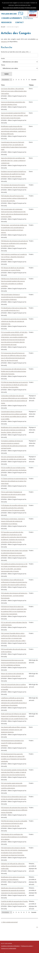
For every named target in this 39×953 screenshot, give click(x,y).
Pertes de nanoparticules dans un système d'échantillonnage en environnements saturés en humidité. (14, 687)
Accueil (3, 27)
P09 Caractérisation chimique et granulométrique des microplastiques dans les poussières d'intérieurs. (13, 297)
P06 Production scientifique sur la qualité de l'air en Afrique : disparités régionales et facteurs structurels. (14, 256)
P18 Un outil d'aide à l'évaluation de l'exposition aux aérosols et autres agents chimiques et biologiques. (13, 494)
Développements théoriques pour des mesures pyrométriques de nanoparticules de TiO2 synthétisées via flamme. (13, 662)
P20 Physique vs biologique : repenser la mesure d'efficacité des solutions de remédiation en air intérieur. (13, 521)
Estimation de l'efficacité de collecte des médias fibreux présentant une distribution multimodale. (13, 866)
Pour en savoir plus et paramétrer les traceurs (14, 7)
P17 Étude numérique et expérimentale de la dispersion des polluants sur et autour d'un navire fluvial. (14, 481)
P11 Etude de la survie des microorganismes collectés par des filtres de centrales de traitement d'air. (14, 321)
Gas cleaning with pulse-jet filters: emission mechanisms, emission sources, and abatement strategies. (13, 729)
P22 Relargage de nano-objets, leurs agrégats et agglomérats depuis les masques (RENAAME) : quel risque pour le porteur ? (14, 553)
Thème (19, 67)
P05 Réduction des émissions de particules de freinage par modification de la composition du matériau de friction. (14, 243)
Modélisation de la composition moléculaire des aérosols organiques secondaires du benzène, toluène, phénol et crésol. (14, 430)
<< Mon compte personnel (9, 922)
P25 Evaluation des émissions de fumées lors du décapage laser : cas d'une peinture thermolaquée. (14, 595)
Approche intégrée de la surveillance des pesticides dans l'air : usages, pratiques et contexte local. (13, 160)
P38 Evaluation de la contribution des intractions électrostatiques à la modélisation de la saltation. (14, 837)
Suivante (33, 80)
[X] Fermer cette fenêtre (30, 7)
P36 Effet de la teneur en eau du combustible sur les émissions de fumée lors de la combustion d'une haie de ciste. (14, 823)
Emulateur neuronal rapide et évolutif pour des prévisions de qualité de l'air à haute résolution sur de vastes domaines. (13, 174)
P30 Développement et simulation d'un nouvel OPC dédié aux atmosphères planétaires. (12, 743)
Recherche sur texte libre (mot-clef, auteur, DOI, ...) (19, 54)
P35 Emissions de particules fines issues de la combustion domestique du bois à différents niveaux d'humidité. (14, 810)
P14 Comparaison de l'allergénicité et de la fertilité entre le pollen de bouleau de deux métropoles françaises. (13, 371)
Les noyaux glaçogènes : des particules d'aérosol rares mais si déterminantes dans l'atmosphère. (14, 91)
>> (37, 927)
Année (19, 61)
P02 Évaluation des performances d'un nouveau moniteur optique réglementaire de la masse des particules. (14, 198)
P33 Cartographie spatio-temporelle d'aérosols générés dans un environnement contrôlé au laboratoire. (14, 785)
